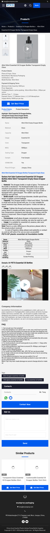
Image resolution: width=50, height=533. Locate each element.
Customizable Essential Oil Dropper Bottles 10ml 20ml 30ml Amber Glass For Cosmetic (36, 479)
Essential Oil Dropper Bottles (25, 26)
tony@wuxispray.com (10, 1)
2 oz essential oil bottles (34, 380)
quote (36, 5)
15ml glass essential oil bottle (13, 380)
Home (4, 26)
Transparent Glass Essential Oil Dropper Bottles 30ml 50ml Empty (12, 479)
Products (11, 26)
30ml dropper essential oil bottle (13, 376)
